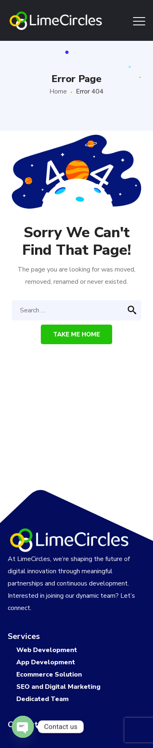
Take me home (76, 334)
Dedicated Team (42, 699)
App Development (45, 662)
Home (58, 91)
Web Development (46, 650)
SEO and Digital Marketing (58, 687)
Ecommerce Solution (49, 674)
